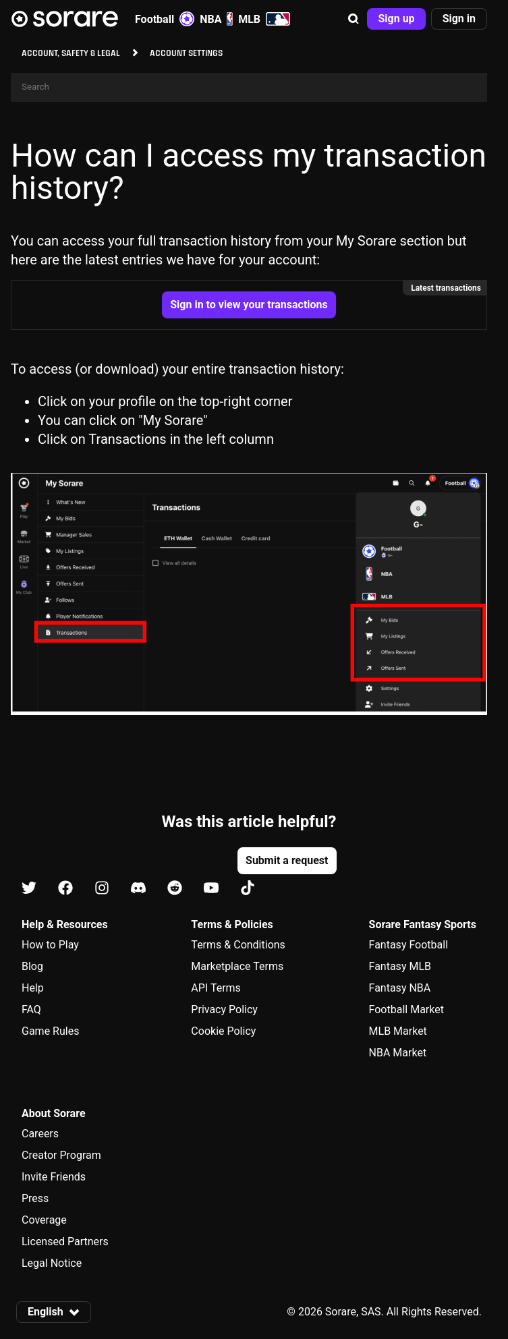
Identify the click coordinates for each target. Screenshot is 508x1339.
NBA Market (398, 1052)
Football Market (406, 1009)
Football (164, 18)
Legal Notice (52, 1263)
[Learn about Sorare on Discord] (138, 888)
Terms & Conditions (238, 944)
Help (33, 987)
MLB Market (398, 1031)
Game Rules (50, 1031)
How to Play (50, 944)
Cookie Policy (223, 1031)
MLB (264, 19)
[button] (353, 18)
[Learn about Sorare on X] (29, 888)
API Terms (216, 987)
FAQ (31, 1009)
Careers (40, 1133)
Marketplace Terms (237, 966)
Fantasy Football (408, 944)
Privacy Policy (224, 1009)
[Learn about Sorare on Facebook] (65, 888)
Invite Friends (54, 1176)
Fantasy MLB (400, 966)
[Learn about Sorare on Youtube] (211, 888)
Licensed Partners (65, 1241)
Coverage (44, 1220)
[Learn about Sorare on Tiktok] (247, 888)
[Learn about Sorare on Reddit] (175, 888)
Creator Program (61, 1155)
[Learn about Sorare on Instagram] (102, 888)
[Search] (249, 87)
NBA (216, 19)
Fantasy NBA (400, 987)
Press (35, 1198)
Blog (32, 966)
